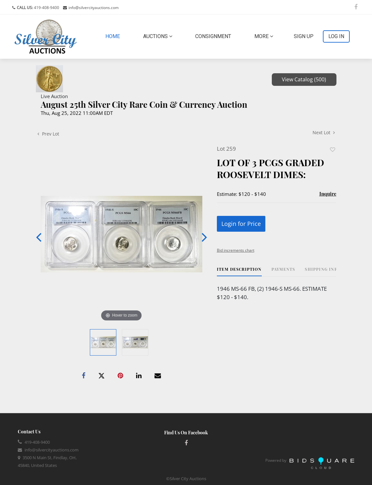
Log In (336, 36)
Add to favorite (332, 149)
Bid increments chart (235, 250)
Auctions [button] (157, 36)
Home (113, 35)
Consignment (213, 36)
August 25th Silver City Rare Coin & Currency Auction (144, 104)
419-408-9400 (46, 7)
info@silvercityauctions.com (94, 7)
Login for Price (241, 223)
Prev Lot (48, 134)
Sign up (304, 36)
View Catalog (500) (304, 79)
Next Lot (324, 132)
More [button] (263, 36)
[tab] (239, 271)
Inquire (327, 193)
